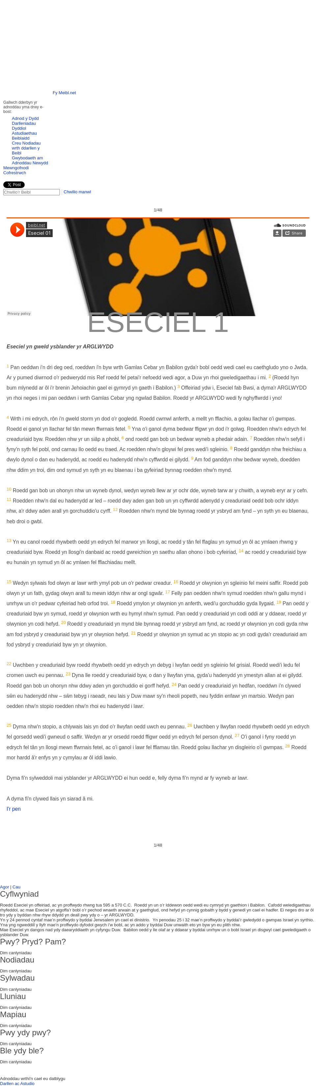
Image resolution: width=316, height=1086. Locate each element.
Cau (16, 886)
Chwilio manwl (77, 191)
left (13, 37)
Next (307, 123)
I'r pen (14, 809)
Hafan (87, 9)
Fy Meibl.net (64, 92)
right (302, 37)
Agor (4, 886)
